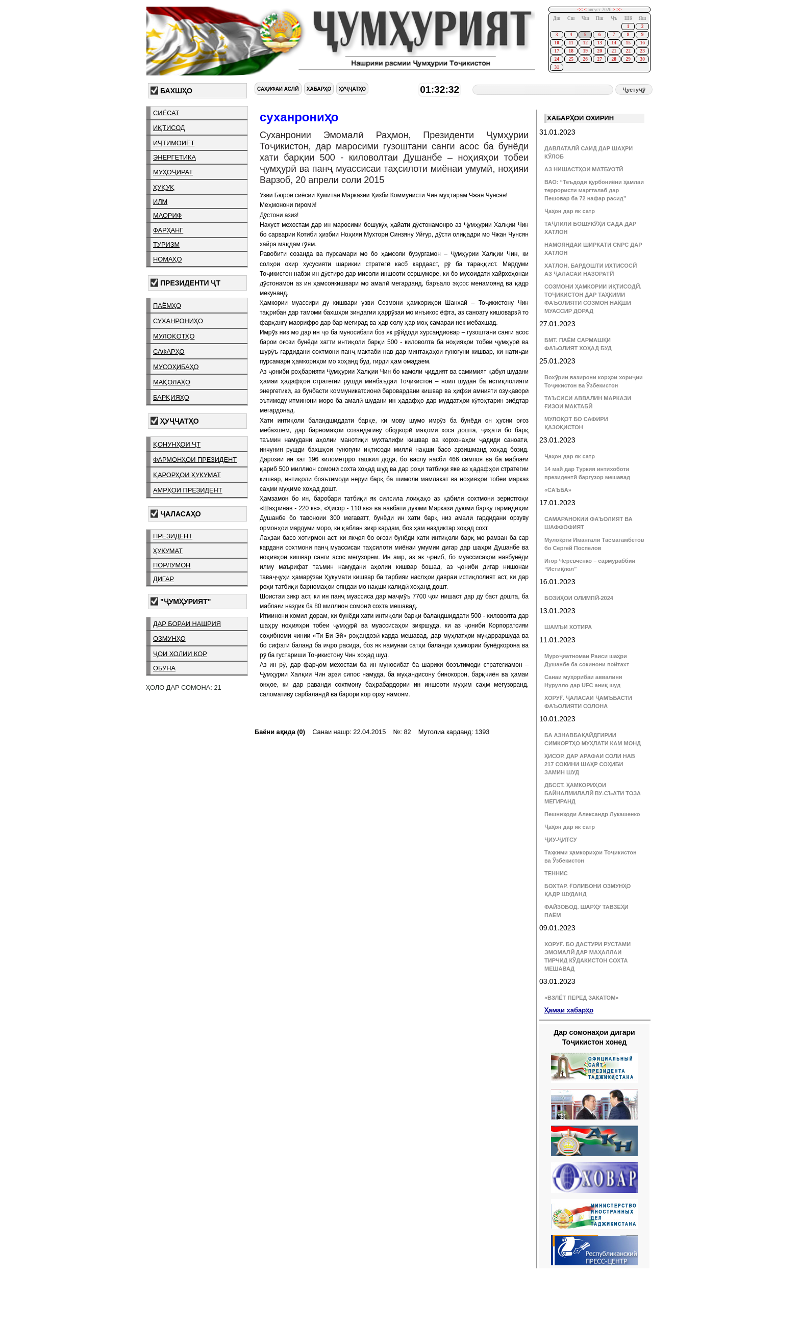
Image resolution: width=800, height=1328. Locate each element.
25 (570, 59)
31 (556, 67)
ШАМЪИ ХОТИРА (568, 627)
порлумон (171, 565)
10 (556, 42)
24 (556, 59)
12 (585, 42)
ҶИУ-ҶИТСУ (560, 840)
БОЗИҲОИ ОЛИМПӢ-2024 (578, 598)
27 (599, 59)
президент (172, 536)
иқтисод (169, 128)
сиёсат (166, 113)
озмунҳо (169, 638)
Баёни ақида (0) (280, 732)
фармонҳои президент (195, 459)
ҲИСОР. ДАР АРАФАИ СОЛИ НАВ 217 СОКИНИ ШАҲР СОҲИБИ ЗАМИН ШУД (589, 764)
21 (613, 51)
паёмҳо (167, 305)
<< (580, 9)
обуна (164, 668)
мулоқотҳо (173, 336)
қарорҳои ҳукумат (187, 475)
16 (642, 42)
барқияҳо (171, 397)
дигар (163, 579)
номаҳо (167, 259)
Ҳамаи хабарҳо (568, 1010)
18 (570, 51)
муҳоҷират (173, 172)
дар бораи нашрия (187, 624)
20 (599, 51)
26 (585, 59)
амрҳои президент (187, 490)
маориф (167, 215)
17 (556, 51)
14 (613, 42)
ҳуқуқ (163, 187)
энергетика (174, 157)
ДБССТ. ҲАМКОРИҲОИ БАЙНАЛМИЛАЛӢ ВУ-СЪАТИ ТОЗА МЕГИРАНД (592, 793)
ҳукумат (168, 551)
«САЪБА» (557, 490)
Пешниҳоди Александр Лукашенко (592, 814)
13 (599, 42)
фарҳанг (168, 230)
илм (160, 201)
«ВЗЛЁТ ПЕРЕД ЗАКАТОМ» (581, 998)
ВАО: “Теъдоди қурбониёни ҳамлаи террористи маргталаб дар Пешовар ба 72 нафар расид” (594, 190)
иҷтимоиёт (173, 143)
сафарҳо (169, 351)
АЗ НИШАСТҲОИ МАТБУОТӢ (583, 169)
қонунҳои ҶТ (177, 444)
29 (628, 59)
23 (642, 51)
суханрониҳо (178, 321)
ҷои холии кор (180, 654)
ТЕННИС (556, 873)
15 (628, 42)
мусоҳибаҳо (176, 367)
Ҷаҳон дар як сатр (569, 211)
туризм (166, 244)
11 (571, 42)
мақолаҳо (171, 382)
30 (642, 59)
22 (628, 51)
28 (613, 59)
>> (619, 9)
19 (585, 51)
